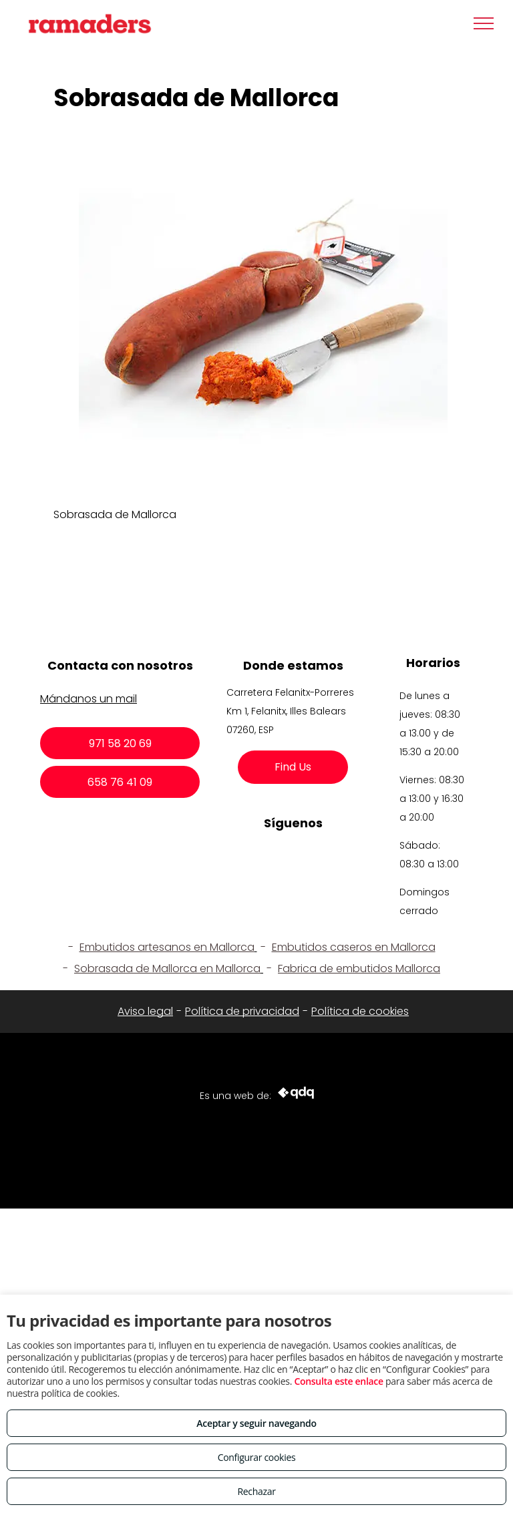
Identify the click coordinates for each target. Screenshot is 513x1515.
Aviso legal (145, 1011)
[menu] (483, 23)
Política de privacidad (242, 1011)
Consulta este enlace (338, 1381)
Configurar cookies (257, 1457)
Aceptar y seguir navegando (256, 1423)
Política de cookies (360, 1011)
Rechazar (256, 1491)
